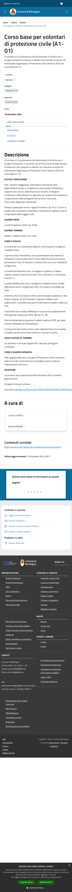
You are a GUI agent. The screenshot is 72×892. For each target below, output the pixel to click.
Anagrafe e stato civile (50, 578)
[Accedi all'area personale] (61, 3)
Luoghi (43, 642)
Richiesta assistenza (49, 681)
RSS (4, 739)
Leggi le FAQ (46, 677)
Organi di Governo (13, 578)
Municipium (54, 742)
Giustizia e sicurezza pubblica (18, 625)
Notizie (23, 22)
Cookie (5, 749)
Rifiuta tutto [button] (46, 882)
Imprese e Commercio (50, 591)
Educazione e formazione (16, 621)
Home (5, 22)
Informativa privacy (14, 717)
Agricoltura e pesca (14, 648)
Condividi (10, 74)
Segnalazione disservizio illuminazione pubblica (51, 671)
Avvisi (43, 630)
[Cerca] (66, 11)
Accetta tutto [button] (26, 882)
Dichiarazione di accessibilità (17, 726)
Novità (14, 22)
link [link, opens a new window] (59, 877)
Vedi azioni (10, 80)
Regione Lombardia (12, 3)
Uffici (8, 587)
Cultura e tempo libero (50, 582)
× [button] (69, 865)
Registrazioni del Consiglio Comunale (16, 702)
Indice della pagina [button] (15, 122)
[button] (36, 888)
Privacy (5, 746)
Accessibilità (7, 742)
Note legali (10, 721)
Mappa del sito (8, 752)
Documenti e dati (13, 604)
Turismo (44, 604)
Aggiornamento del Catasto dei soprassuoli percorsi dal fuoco (32, 447)
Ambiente (10, 634)
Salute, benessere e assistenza (18, 639)
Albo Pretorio (11, 708)
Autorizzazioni (12, 643)
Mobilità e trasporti (49, 609)
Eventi (43, 646)
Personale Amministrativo (16, 600)
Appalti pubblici (47, 595)
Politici (8, 595)
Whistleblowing (12, 713)
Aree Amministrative (14, 582)
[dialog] (36, 877)
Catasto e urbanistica (49, 600)
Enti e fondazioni (13, 591)
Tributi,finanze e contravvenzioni (19, 630)
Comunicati (45, 626)
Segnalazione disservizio (51, 664)
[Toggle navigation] (4, 11)
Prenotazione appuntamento (52, 660)
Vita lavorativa (47, 587)
